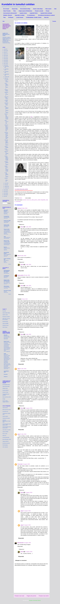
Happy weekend (5, 441)
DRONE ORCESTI (7, 237)
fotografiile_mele (44, 199)
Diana (22, 226)
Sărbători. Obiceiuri (7, 15)
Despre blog (14, 8)
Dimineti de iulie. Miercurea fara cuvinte (6, 116)
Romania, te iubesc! (6, 316)
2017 (5, 63)
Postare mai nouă (19, 595)
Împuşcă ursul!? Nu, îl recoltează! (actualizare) (6, 135)
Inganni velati (6, 224)
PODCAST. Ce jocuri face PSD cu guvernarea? (7, 337)
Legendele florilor (34, 13)
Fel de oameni (6, 149)
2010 (5, 196)
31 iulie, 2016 (28, 226)
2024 (5, 52)
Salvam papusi (5, 416)
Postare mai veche (44, 595)
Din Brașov (10, 17)
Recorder (4, 310)
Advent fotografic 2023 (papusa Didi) (7, 424)
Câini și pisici (48, 8)
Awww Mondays (6, 217)
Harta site (46, 17)
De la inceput (6, 8)
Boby (27, 48)
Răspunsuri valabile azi (6, 153)
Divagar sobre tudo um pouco (7, 280)
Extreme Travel (5, 392)
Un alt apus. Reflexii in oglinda (6, 174)
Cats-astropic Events (6, 253)
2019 (5, 60)
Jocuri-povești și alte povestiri (10, 13)
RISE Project (5, 327)
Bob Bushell (20, 542)
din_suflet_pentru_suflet (34, 199)
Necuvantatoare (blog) (25, 8)
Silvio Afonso (6, 286)
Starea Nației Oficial (6, 312)
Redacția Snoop (5, 325)
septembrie (7, 74)
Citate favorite (5, 407)
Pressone (6, 374)
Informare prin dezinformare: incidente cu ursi (6, 128)
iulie (6, 78)
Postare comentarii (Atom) (35, 600)
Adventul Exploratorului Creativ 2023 (6, 421)
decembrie (7, 66)
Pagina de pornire (31, 595)
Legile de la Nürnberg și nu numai (6, 34)
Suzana (19, 208)
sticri (5, 236)
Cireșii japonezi (6, 221)
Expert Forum (6, 341)
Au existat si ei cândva (6, 80)
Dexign (4, 398)
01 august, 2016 (28, 408)
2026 (5, 49)
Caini (28, 199)
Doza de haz (6, 276)
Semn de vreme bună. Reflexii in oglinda (6, 142)
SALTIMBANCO (6, 225)
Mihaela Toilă (6, 240)
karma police (21, 275)
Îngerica (5, 247)
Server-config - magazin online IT (6, 401)
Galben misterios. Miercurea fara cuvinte (6, 169)
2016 (5, 65)
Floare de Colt (6, 229)
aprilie (6, 186)
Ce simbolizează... (31, 15)
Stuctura (5, 291)
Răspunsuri (21, 224)
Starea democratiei (6, 386)
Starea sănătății (5, 323)
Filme (14, 10)
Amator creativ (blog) (37, 8)
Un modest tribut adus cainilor (21, 189)
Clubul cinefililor (5, 431)
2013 (5, 193)
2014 (5, 191)
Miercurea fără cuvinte (6, 97)
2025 (5, 50)
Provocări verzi (5, 411)
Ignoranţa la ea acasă (6, 104)
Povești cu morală (39, 10)
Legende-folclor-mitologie (46, 13)
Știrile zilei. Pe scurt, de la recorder (6, 319)
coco (19, 255)
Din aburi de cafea (7, 290)
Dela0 (5, 353)
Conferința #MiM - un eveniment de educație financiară (7, 242)
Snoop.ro (5, 376)
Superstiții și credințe (19, 15)
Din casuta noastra (6, 211)
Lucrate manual (19, 17)
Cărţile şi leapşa (6, 90)
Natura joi (4, 435)
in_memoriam (18, 201)
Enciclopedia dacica (6, 384)
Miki (31, 116)
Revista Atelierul (5, 390)
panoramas (6, 272)
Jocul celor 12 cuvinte (6, 429)
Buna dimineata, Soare (7, 439)
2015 (5, 189)
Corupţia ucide (6, 101)
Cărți (55, 8)
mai (5, 184)
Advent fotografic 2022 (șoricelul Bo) (7, 427)
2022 (5, 55)
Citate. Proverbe (6, 10)
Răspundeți (20, 221)
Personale (20, 464)
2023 (5, 53)
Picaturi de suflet (7, 220)
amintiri (24, 199)
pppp (19, 368)
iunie (6, 183)
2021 (5, 57)
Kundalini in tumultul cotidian (18, 4)
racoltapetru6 (6, 275)
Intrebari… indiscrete (6, 180)
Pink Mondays (5, 445)
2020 (5, 58)
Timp (4, 17)
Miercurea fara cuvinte (7, 409)
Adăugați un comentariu (21, 560)
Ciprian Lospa (5, 314)
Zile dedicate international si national (46, 15)
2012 (5, 194)
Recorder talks (5, 321)
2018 (5, 61)
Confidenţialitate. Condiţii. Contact (33, 17)
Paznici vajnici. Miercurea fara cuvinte (6, 158)
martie (6, 187)
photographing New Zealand (7, 271)
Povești (47, 10)
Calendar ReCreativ (6, 418)
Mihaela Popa (5, 388)
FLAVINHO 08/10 (7, 287)
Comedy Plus (6, 216)
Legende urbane (23, 13)
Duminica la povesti (6, 443)
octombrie (6, 71)
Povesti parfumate (6, 437)
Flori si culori (5, 433)
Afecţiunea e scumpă (6, 94)
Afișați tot (9, 264)
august (6, 76)
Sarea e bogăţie (6, 147)
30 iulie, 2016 (24, 208)
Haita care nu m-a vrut (6, 122)
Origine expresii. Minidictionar (25, 10)
